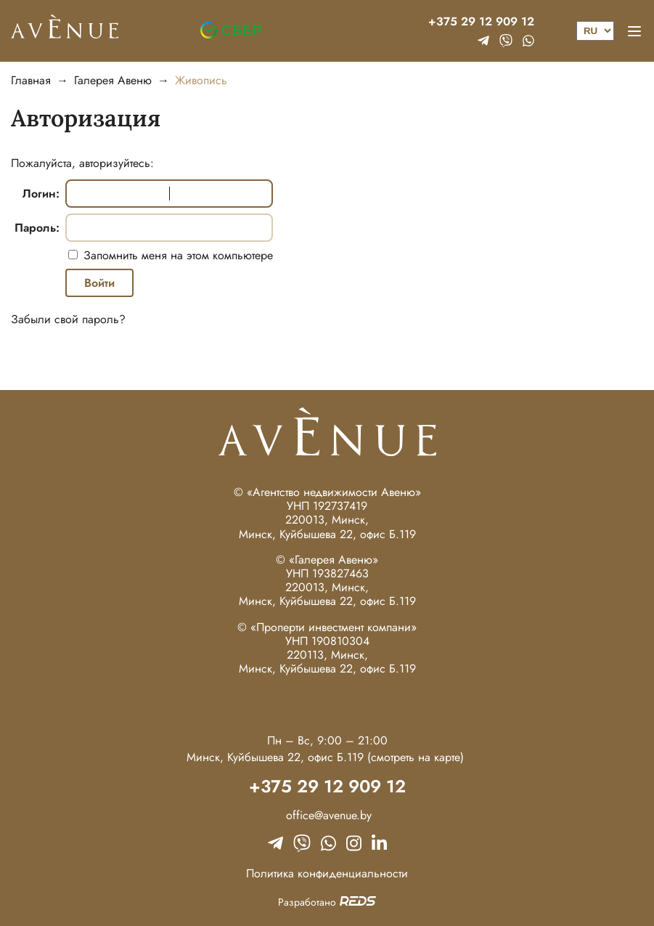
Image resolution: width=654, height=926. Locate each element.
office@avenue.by (327, 815)
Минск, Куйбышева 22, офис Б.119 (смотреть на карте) (325, 757)
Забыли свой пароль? (68, 319)
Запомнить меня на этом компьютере (176, 255)
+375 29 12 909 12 (481, 21)
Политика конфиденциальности (327, 873)
